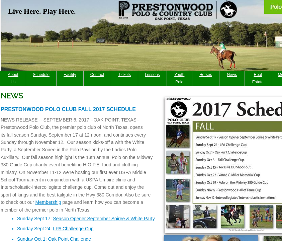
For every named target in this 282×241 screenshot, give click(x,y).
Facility (70, 74)
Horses (205, 74)
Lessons (152, 74)
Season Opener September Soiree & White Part (102, 218)
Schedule (41, 74)
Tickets (124, 74)
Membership (48, 202)
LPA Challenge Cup (73, 228)
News (232, 74)
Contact (97, 74)
